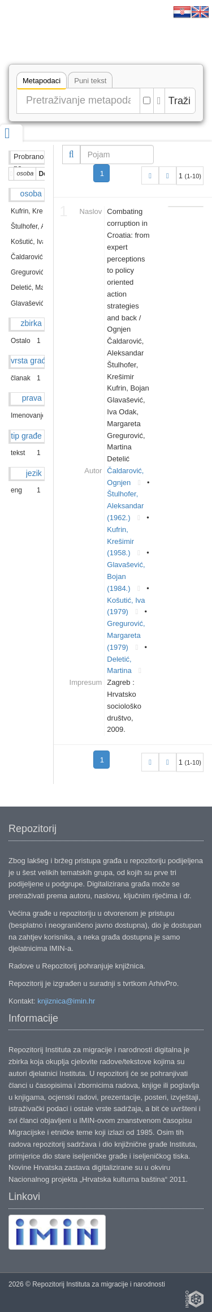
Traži (179, 100)
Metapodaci (41, 82)
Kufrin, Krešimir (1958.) (120, 541)
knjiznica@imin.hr (66, 1001)
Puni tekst (90, 80)
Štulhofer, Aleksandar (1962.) (125, 506)
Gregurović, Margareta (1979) (126, 635)
